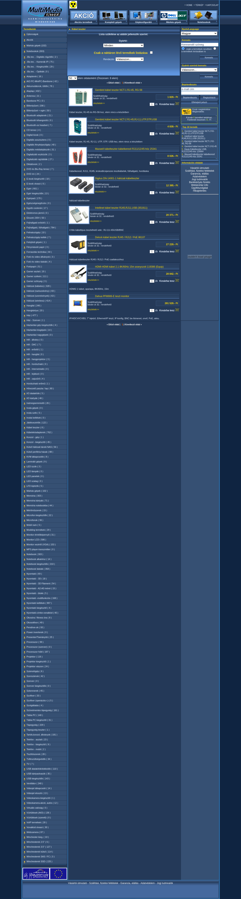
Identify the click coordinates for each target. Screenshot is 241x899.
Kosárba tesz (169, 104)
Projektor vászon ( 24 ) (38, 666)
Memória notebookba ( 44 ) (40, 505)
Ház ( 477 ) (32, 315)
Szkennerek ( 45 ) (35, 691)
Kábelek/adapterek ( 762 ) (39, 432)
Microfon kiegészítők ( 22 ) (40, 515)
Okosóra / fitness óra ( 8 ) (39, 617)
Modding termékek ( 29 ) (39, 530)
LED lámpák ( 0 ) (35, 471)
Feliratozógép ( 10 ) (36, 232)
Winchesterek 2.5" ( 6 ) (38, 842)
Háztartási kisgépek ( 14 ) (39, 330)
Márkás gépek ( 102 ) (37, 491)
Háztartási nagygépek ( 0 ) (40, 335)
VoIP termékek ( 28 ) (37, 822)
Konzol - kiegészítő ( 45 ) (39, 442)
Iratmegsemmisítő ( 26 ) (38, 403)
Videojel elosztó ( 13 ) (37, 793)
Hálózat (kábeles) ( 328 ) (39, 286)
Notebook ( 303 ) (35, 554)
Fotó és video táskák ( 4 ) (39, 261)
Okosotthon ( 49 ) (35, 622)
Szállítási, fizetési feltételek (199, 170)
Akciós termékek (83, 22)
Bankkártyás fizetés (199, 182)
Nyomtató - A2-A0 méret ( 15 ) (41, 588)
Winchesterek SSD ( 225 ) (39, 861)
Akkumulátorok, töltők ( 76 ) (40, 86)
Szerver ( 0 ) (33, 681)
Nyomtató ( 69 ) (34, 574)
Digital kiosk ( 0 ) (35, 135)
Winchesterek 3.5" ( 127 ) (39, 847)
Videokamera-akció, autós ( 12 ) (42, 803)
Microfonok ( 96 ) (35, 520)
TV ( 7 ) (30, 764)
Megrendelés (198, 112)
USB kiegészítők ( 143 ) (38, 778)
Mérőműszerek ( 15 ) (37, 510)
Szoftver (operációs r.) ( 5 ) (40, 700)
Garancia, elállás (200, 173)
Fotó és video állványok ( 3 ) (41, 257)
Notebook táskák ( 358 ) (38, 569)
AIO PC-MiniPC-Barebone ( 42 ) (42, 81)
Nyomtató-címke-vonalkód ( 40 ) (42, 613)
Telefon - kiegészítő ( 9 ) (38, 744)
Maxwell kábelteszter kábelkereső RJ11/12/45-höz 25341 (126, 148)
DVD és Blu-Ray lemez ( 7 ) (40, 169)
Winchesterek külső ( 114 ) (40, 851)
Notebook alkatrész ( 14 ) (39, 559)
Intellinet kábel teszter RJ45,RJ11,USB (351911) (121, 207)
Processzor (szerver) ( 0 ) (39, 647)
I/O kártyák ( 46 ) (35, 398)
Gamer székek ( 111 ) (37, 276)
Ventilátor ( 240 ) (35, 783)
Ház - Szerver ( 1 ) (36, 320)
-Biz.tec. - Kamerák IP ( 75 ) (40, 62)
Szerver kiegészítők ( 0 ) (39, 686)
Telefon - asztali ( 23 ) (37, 739)
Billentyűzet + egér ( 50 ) (39, 110)
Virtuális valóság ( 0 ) (37, 808)
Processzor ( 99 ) (35, 642)
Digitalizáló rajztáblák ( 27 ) (40, 159)
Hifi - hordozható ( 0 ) (37, 364)
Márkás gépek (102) (36, 45)
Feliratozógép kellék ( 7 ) (39, 237)
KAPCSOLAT (213, 5)
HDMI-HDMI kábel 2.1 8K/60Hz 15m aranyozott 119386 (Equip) (129, 266)
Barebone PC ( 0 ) (36, 101)
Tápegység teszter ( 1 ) (38, 730)
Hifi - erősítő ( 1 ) (35, 349)
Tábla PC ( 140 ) (35, 715)
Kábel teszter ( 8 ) (35, 427)
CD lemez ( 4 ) (34, 130)
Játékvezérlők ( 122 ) (37, 422)
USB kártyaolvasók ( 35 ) (39, 773)
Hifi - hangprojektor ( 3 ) (38, 359)
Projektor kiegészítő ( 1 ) (39, 661)
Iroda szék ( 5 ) (34, 413)
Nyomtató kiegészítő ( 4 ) (39, 608)
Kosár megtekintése (201, 109)
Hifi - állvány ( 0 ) (35, 339)
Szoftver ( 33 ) (34, 695)
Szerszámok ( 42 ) (36, 676)
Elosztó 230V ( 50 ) (36, 218)
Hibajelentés (199, 190)
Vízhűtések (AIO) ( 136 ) (39, 812)
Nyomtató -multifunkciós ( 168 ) (42, 598)
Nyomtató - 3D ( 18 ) (37, 578)
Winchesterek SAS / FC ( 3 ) (41, 856)
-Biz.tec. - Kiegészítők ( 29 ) (40, 66)
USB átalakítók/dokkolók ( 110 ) (42, 769)
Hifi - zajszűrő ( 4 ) (36, 378)
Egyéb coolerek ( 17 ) (37, 208)
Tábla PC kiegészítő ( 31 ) (39, 720)
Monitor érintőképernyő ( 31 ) (41, 535)
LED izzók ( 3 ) (34, 466)
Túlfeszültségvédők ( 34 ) (39, 759)
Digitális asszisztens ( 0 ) (39, 140)
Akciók (30, 40)
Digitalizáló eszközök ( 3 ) (39, 154)
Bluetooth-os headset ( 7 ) (39, 125)
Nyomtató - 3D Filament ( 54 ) (41, 583)
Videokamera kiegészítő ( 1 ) (41, 798)
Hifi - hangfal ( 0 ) (35, 354)
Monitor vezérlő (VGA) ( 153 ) (41, 544)
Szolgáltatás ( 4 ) (35, 705)
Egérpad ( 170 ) (34, 198)
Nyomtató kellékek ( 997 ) (39, 603)
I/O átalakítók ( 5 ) (35, 393)
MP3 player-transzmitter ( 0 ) (41, 549)
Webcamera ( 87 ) (35, 832)
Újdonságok (32, 34)
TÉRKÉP (199, 5)
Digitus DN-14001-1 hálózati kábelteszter (117, 178)
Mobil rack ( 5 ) (34, 525)
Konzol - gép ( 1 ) (35, 437)
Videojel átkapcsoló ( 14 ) (39, 788)
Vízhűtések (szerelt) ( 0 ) (39, 817)
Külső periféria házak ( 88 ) (40, 452)
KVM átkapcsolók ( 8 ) (37, 456)
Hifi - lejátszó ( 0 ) (35, 374)
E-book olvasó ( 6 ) (36, 183)
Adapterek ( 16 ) (35, 76)
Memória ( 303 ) (34, 496)
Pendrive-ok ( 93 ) (35, 627)
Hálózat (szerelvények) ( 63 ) (41, 296)
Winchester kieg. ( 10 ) (38, 837)
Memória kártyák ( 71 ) (38, 500)
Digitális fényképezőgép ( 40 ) (41, 144)
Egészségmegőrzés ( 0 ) (39, 203)
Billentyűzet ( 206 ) (36, 105)
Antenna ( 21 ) (34, 96)
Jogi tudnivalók (200, 179)
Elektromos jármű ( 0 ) (37, 213)
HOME (189, 5)
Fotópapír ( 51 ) (34, 266)
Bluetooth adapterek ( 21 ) (39, 115)
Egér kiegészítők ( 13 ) (38, 193)
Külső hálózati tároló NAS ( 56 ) (42, 447)
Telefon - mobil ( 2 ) (36, 749)
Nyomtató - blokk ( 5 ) (37, 593)
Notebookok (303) (35, 51)
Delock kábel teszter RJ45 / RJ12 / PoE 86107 (120, 237)
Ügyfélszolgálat (199, 188)
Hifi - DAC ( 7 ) (34, 344)
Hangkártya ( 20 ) (35, 310)
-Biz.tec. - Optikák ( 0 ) (38, 71)
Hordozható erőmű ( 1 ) (38, 383)
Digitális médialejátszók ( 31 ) (41, 149)
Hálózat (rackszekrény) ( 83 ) (41, 291)
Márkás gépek (173, 22)
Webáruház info (199, 185)
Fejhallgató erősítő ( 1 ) (38, 222)
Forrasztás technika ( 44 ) (39, 252)
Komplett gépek (113, 22)
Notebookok (203, 22)
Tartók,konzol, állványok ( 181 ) (42, 734)
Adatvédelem (200, 176)
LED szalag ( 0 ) (35, 481)
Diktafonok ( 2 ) (34, 164)
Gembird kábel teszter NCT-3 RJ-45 (200, 146)
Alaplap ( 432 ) (34, 91)
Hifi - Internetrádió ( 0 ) (38, 369)
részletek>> (99, 103)
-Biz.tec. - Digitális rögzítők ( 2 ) (42, 57)
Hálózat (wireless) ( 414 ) (39, 300)
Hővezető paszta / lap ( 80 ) (40, 388)
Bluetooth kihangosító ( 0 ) (39, 120)
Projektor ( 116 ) (35, 656)
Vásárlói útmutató (199, 168)
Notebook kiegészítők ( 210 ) (41, 564)
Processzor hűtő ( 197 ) (38, 652)
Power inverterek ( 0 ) (37, 632)
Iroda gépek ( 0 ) (35, 408)
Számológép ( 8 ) (35, 671)
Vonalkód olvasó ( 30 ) (38, 827)
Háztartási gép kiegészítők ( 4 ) (42, 325)
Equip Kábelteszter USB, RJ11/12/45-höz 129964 (194, 150)
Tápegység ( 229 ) (36, 725)
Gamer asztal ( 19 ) (36, 271)
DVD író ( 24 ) (33, 174)
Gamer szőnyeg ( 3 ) (37, 281)
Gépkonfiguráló (143, 22)
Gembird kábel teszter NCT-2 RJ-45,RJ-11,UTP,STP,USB (126, 119)
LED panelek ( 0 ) (35, 476)
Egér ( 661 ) (32, 188)
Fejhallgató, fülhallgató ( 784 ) (41, 227)
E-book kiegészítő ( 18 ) (38, 179)
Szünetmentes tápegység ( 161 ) (43, 710)
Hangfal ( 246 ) (34, 305)
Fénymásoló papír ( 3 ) (38, 247)
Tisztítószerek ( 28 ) (36, 754)
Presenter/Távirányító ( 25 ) (40, 637)
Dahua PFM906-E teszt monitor (112, 296)
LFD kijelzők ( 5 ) (35, 486)
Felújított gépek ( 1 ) (36, 242)
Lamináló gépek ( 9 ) (37, 461)
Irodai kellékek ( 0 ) (36, 417)
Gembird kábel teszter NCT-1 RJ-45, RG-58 (118, 90)
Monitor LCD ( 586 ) (36, 539)
